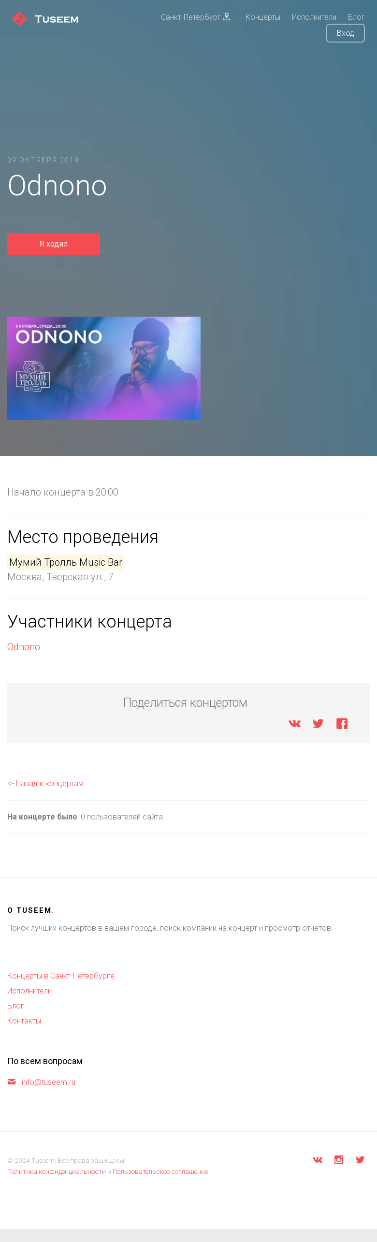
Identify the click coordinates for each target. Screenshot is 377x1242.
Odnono (23, 647)
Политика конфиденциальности (56, 1171)
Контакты (24, 1020)
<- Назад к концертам (45, 783)
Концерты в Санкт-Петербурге (61, 975)
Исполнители (29, 990)
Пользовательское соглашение (160, 1171)
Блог (15, 1005)
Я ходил (54, 243)
